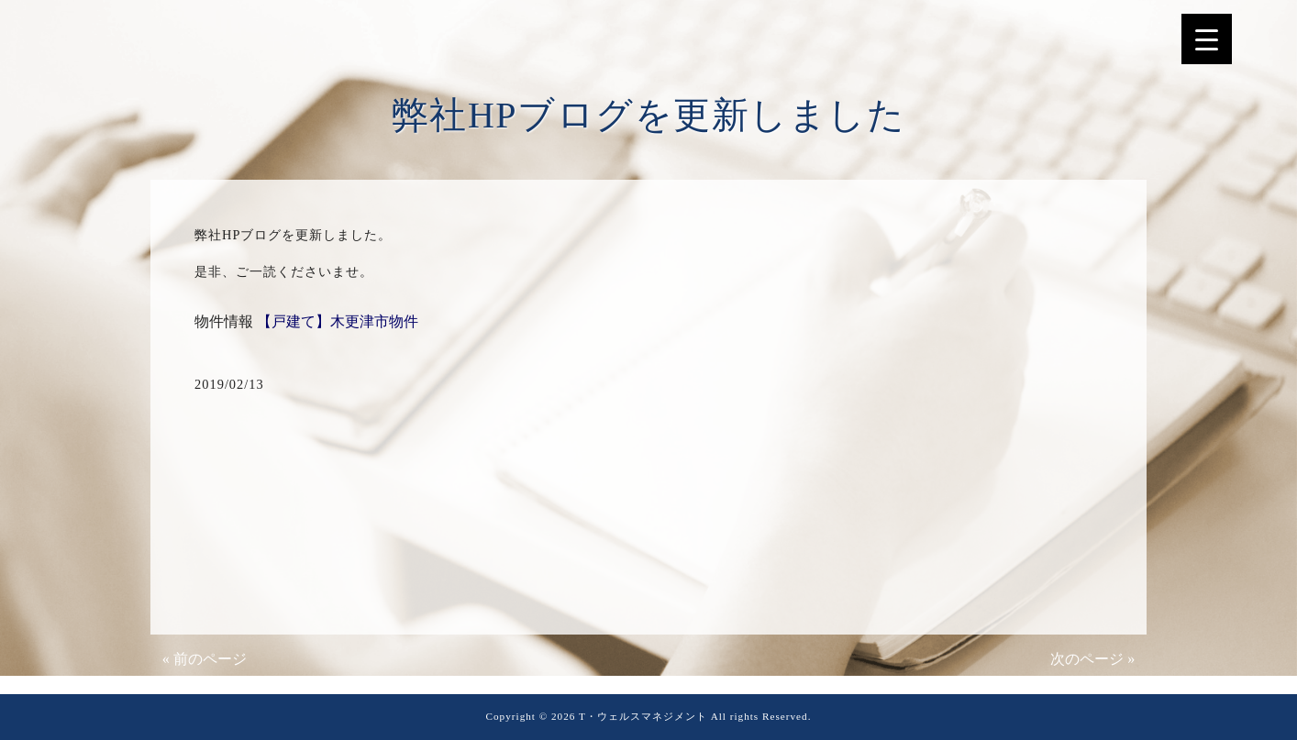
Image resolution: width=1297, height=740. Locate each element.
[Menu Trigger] (1206, 39)
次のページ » (1092, 659)
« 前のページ (204, 659)
